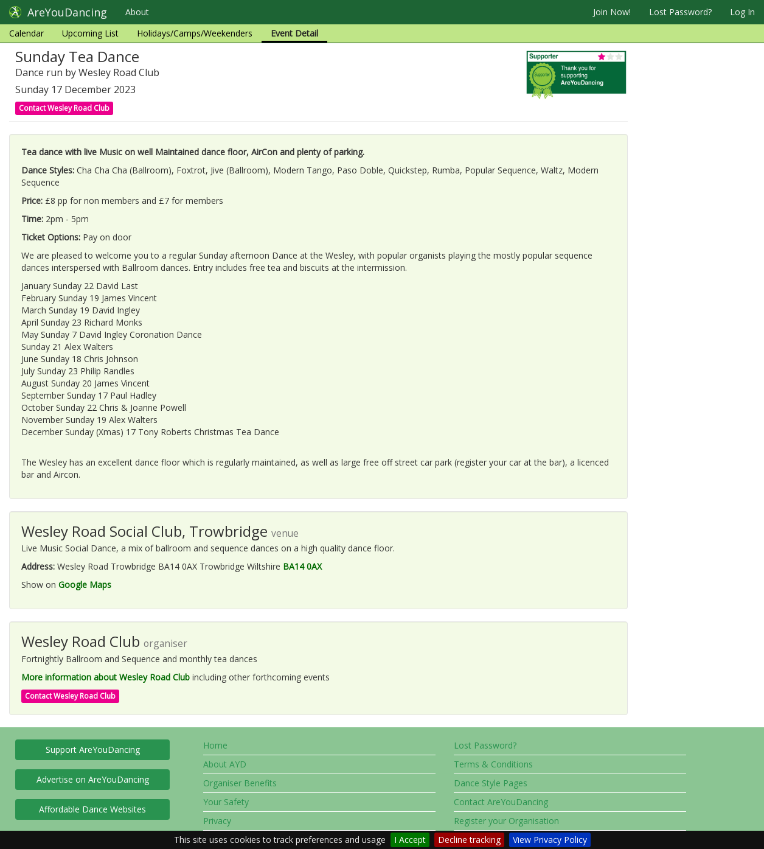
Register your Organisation (506, 820)
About (137, 12)
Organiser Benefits (240, 783)
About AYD (224, 764)
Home (215, 745)
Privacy (217, 820)
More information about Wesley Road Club (105, 677)
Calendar (26, 33)
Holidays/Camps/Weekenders (194, 33)
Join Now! (612, 12)
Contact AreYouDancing (501, 802)
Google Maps (84, 584)
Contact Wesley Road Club (64, 108)
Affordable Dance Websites (92, 809)
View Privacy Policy (550, 839)
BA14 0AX (302, 566)
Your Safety (226, 802)
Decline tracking (469, 839)
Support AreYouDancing (93, 749)
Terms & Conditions (493, 764)
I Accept (410, 839)
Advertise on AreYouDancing (92, 779)
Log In (742, 12)
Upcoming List (90, 33)
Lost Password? (680, 12)
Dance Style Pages (490, 783)
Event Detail (294, 33)
